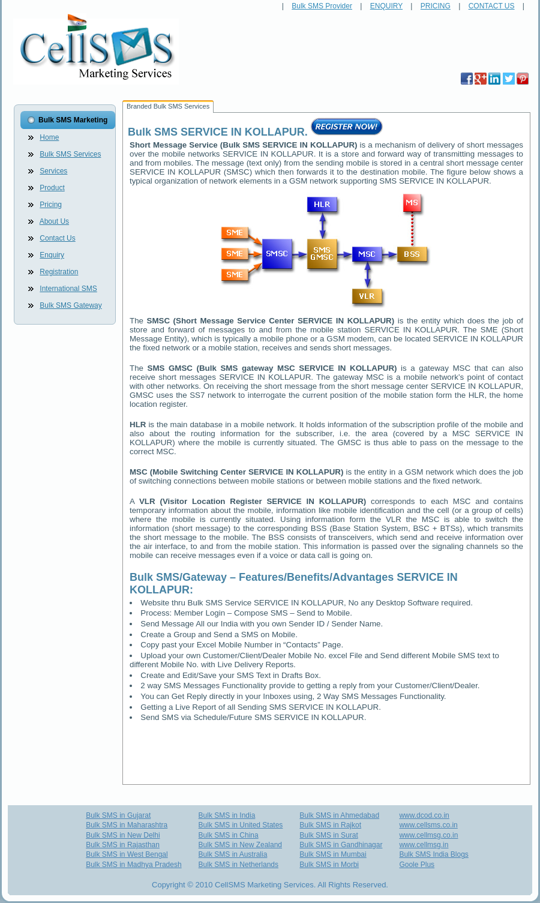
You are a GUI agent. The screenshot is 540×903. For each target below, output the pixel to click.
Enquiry (52, 255)
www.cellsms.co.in (428, 825)
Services (53, 171)
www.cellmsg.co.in (428, 835)
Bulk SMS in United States (241, 825)
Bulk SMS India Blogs (433, 854)
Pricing (51, 204)
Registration (59, 272)
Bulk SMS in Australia (233, 854)
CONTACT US (492, 6)
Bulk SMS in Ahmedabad (339, 815)
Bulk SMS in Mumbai (332, 854)
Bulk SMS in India (227, 815)
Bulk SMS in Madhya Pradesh (133, 864)
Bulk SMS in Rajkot (330, 825)
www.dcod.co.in (424, 815)
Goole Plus (416, 864)
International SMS (68, 288)
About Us (54, 221)
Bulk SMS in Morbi (329, 864)
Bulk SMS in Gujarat (118, 815)
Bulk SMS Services (70, 154)
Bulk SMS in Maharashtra (126, 825)
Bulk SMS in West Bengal (127, 854)
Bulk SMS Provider (322, 6)
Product (52, 188)
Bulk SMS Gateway (70, 305)
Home (49, 137)
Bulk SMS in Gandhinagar (340, 845)
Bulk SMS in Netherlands (238, 864)
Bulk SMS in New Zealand (240, 845)
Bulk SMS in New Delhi (123, 835)
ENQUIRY (386, 6)
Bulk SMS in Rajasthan (123, 845)
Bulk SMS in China (229, 835)
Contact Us (57, 238)
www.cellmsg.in (423, 845)
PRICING (436, 6)
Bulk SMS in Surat (328, 835)
